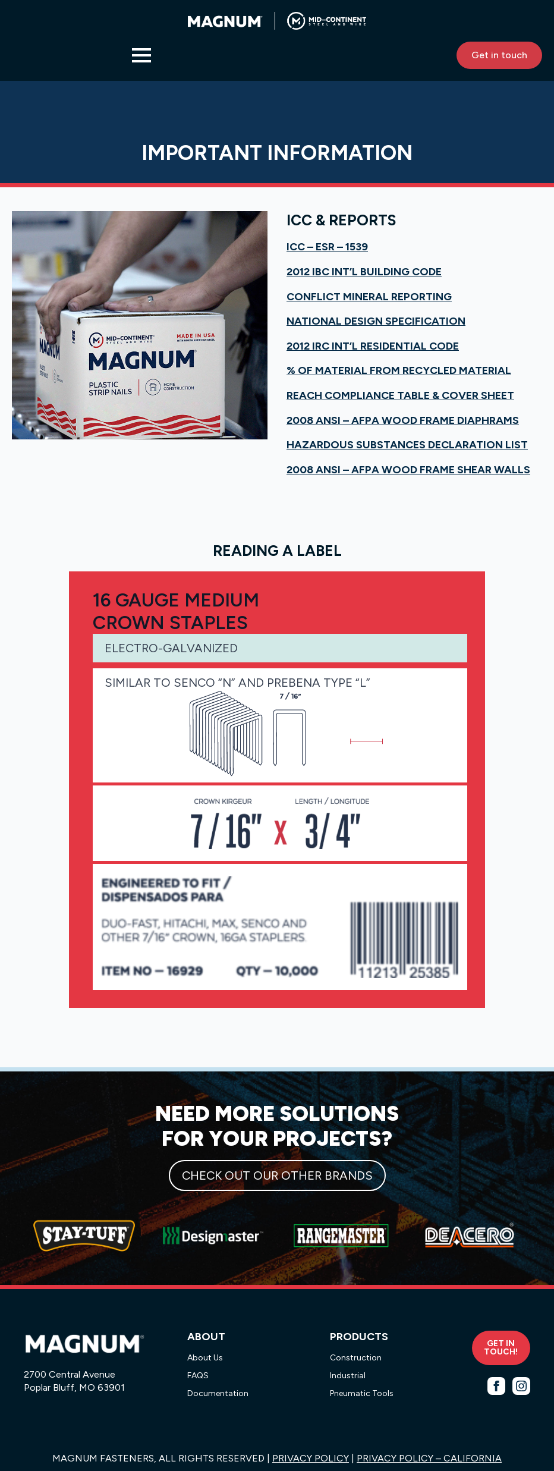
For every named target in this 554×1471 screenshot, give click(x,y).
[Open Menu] (141, 55)
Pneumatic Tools (362, 1393)
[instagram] (521, 1386)
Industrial (348, 1376)
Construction (356, 1358)
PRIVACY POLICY (310, 1458)
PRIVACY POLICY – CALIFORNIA (429, 1458)
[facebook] (496, 1386)
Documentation (217, 1393)
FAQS (198, 1376)
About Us (205, 1358)
